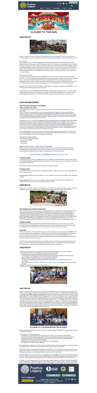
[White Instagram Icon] (61, 3)
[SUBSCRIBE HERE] (27, 380)
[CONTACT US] (53, 375)
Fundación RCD (42, 294)
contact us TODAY (53, 165)
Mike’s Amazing (33, 294)
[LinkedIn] (67, 3)
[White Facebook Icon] (57, 3)
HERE (47, 154)
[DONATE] (69, 375)
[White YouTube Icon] (64, 3)
